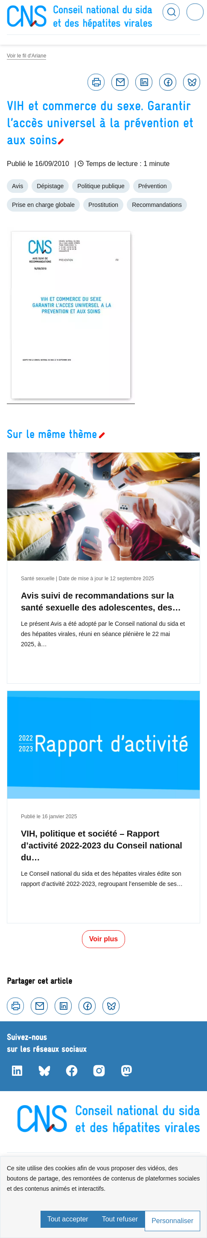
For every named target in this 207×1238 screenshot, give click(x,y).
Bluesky (191, 82)
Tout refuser (120, 1219)
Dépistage (50, 186)
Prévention (152, 186)
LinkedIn (17, 1070)
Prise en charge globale (43, 204)
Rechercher (171, 11)
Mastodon (126, 1070)
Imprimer (96, 82)
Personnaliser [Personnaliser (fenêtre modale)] (172, 1220)
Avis (17, 186)
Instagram (99, 1070)
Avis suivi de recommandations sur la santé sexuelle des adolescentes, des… (101, 601)
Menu (195, 11)
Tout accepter (67, 1219)
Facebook (167, 82)
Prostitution (103, 204)
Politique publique (101, 186)
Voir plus (103, 939)
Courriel (119, 82)
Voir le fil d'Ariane (26, 56)
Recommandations (157, 204)
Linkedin (143, 82)
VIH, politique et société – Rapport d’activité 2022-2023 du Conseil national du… (101, 845)
